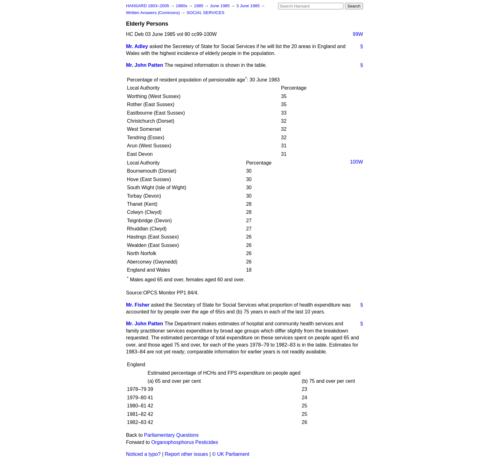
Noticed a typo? (143, 454)
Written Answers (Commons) (153, 12)
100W (356, 162)
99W (358, 34)
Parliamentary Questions (171, 435)
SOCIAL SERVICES (205, 12)
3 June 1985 (248, 5)
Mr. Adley (137, 46)
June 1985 (220, 5)
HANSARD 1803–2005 (147, 5)
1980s (182, 5)
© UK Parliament (230, 454)
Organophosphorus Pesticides (184, 442)
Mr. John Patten (144, 65)
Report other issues (186, 454)
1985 (199, 5)
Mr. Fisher (138, 305)
